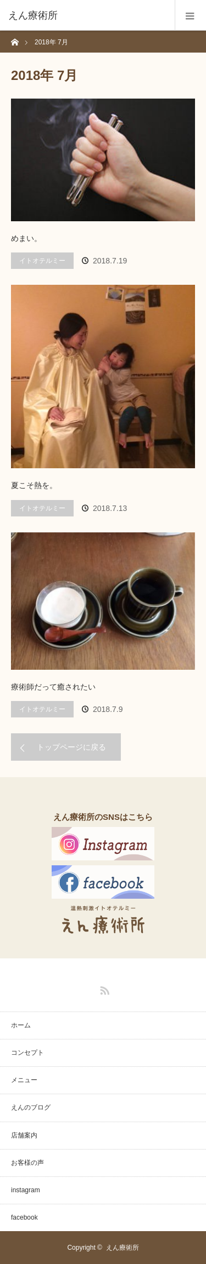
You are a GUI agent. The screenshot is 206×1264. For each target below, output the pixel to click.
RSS (103, 988)
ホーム (21, 1025)
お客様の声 (27, 1163)
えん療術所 (122, 1247)
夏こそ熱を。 (34, 485)
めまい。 (26, 238)
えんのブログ (31, 1107)
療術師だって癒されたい (53, 686)
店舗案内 (24, 1135)
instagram (25, 1190)
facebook (24, 1217)
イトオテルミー (42, 261)
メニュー (24, 1080)
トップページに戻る (71, 747)
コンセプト (27, 1052)
